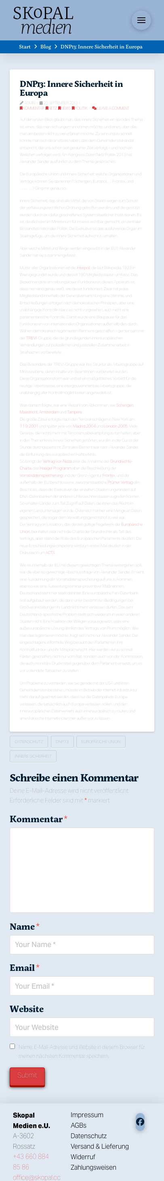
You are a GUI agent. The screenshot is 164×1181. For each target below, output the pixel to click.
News (64, 108)
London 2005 (116, 426)
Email (24, 968)
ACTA (50, 552)
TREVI (31, 338)
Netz (51, 108)
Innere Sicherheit (33, 756)
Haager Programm (55, 468)
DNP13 (62, 741)
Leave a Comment (110, 108)
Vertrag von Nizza (57, 461)
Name (24, 926)
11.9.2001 (29, 426)
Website (27, 1009)
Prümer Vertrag (120, 482)
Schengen (124, 405)
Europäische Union (100, 741)
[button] (141, 20)
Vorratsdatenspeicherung (41, 475)
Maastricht (29, 412)
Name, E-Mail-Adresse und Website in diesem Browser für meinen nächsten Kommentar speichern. (82, 1051)
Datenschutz (29, 741)
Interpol (83, 267)
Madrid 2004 (84, 426)
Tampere (74, 412)
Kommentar (32, 108)
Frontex (109, 475)
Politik (80, 108)
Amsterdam (49, 412)
